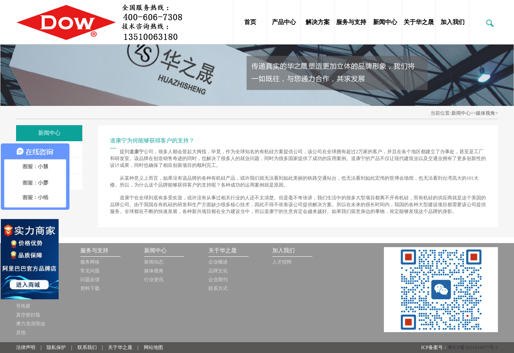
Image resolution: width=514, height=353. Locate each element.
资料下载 (90, 288)
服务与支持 (351, 22)
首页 (250, 22)
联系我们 (87, 347)
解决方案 (318, 22)
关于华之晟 (419, 22)
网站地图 (153, 347)
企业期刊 (218, 279)
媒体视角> (487, 113)
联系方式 (218, 288)
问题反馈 (90, 279)
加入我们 (453, 22)
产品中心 (284, 22)
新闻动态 (153, 262)
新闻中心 (385, 22)
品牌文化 (218, 271)
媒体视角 (153, 271)
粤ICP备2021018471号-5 (473, 347)
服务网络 (90, 262)
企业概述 (218, 262)
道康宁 (136, 151)
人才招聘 (282, 262)
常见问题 (90, 271)
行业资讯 (153, 279)
